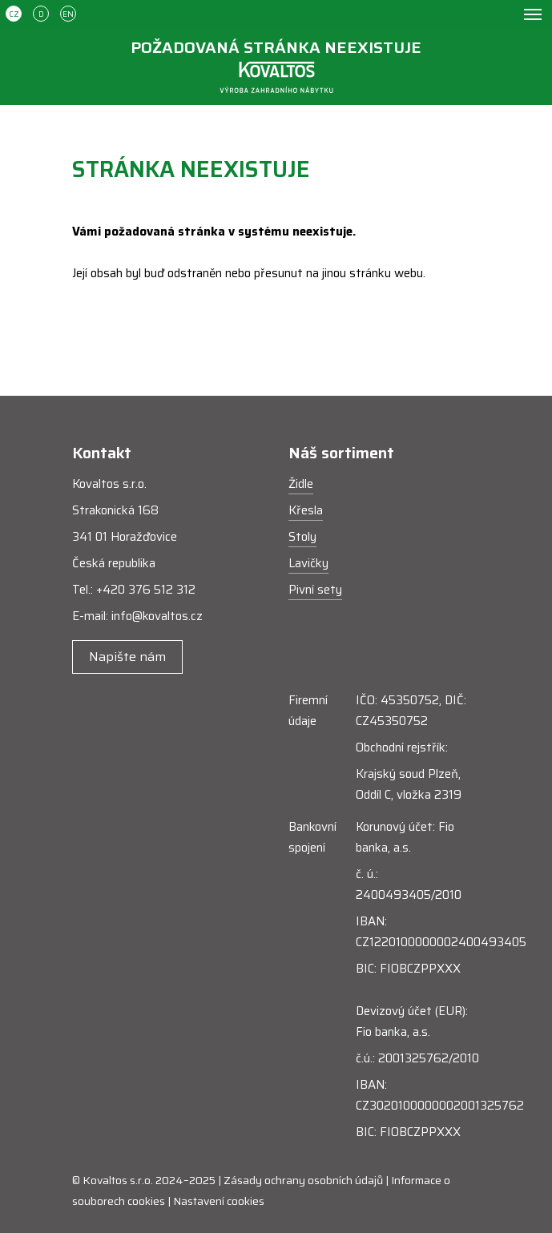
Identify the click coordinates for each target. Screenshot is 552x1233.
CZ (14, 14)
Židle (300, 484)
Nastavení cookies (218, 1201)
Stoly (302, 536)
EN (68, 14)
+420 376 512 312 (145, 589)
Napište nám (127, 657)
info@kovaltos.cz (157, 616)
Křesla (305, 510)
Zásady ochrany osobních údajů (303, 1180)
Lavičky (308, 563)
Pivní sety (315, 589)
